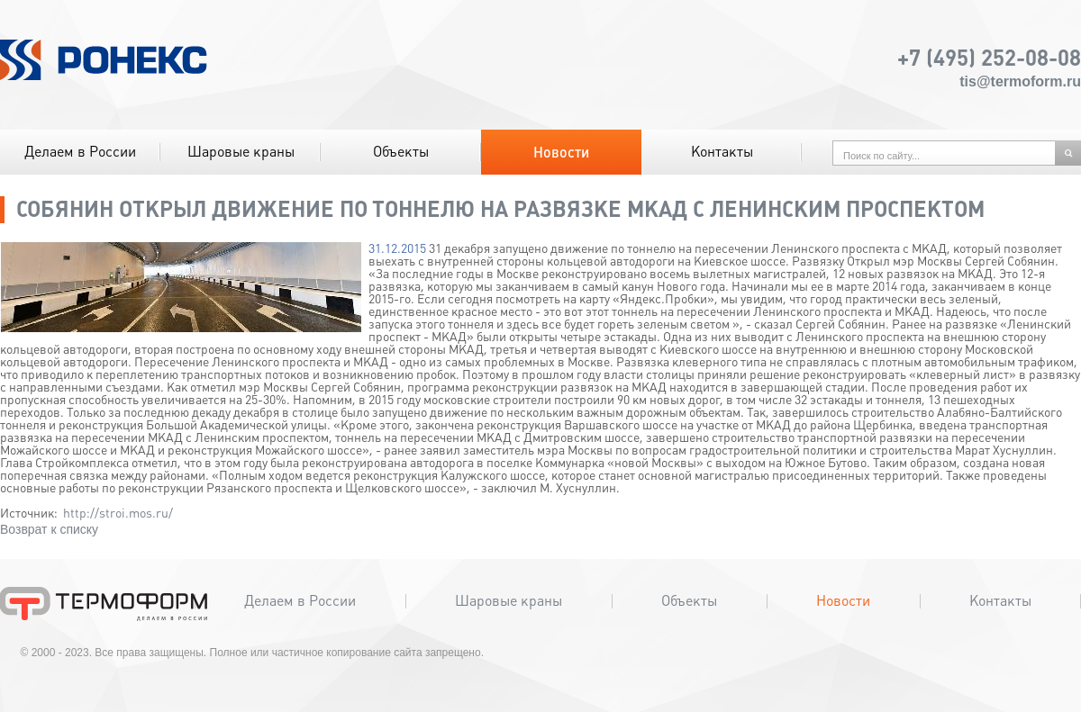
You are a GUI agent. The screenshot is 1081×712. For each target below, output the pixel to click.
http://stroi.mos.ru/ (118, 513)
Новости (561, 152)
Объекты (401, 151)
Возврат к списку (49, 529)
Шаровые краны (241, 151)
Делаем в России (80, 151)
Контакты (722, 151)
